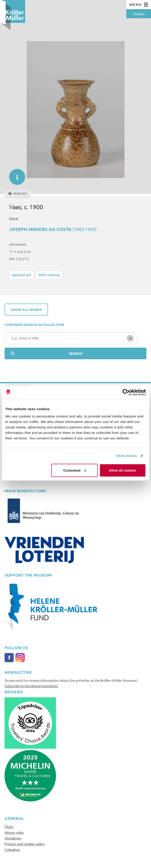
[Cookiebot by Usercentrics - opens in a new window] (126, 392)
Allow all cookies (122, 470)
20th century (49, 274)
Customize (74, 470)
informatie (15, 174)
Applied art (21, 274)
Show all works (26, 309)
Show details (126, 456)
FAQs (9, 826)
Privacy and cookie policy (25, 843)
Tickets (138, 13)
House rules (14, 832)
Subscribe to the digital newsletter (31, 686)
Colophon (12, 849)
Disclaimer (13, 838)
